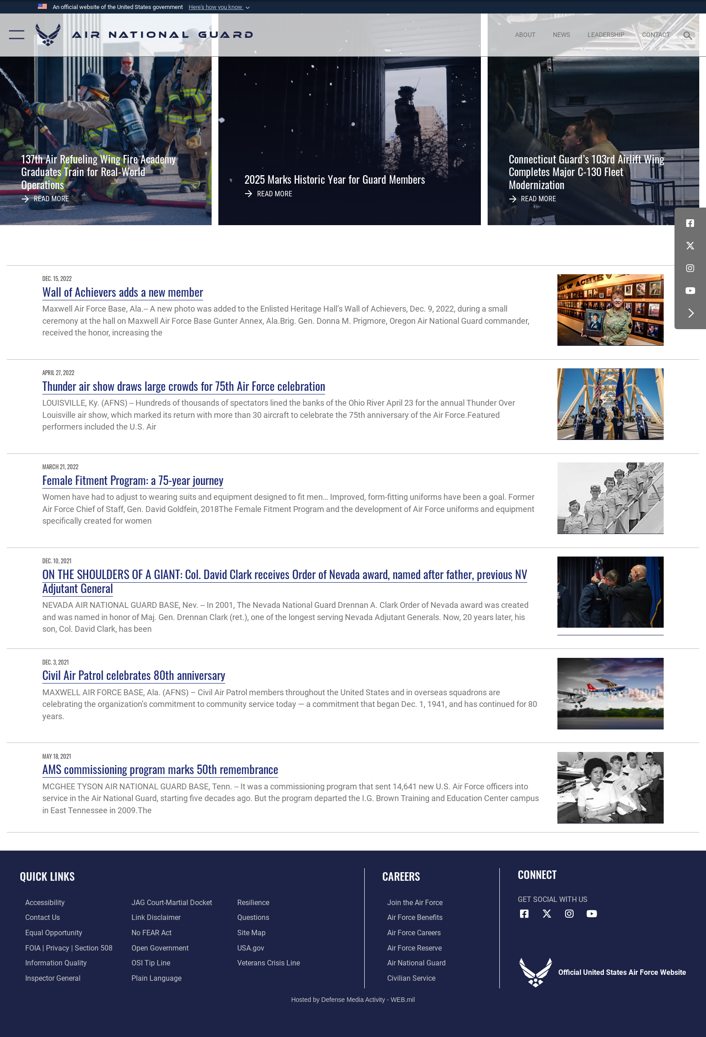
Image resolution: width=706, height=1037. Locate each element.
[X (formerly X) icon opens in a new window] (690, 246)
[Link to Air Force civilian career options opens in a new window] (406, 978)
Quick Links (47, 876)
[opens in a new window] (39, 902)
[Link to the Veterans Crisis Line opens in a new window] (270, 962)
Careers (401, 876)
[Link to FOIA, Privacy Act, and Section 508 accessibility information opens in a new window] (63, 947)
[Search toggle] (689, 35)
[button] (220, 7)
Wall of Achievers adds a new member (122, 291)
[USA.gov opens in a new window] (252, 947)
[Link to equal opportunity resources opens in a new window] (48, 932)
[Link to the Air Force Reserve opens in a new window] (409, 947)
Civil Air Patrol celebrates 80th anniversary (133, 674)
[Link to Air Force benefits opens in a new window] (410, 917)
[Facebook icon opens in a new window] (690, 223)
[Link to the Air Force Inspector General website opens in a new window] (47, 978)
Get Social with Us (553, 899)
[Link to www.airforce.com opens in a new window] (410, 902)
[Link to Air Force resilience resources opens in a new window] (255, 902)
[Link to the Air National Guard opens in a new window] (411, 962)
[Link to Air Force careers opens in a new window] (409, 932)
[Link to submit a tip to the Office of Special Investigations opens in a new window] (149, 962)
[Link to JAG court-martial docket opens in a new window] (170, 902)
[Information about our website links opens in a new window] (154, 917)
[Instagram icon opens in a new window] (690, 268)
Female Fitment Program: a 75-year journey (132, 479)
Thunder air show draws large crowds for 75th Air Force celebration (183, 385)
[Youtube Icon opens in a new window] (690, 291)
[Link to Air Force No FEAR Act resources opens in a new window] (150, 932)
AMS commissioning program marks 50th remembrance (160, 769)
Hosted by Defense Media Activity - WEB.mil (353, 998)
